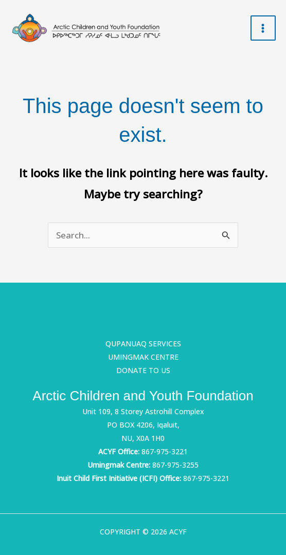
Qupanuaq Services (143, 343)
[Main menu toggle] (263, 28)
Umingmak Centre (143, 357)
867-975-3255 (175, 465)
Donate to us (143, 370)
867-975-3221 (164, 451)
